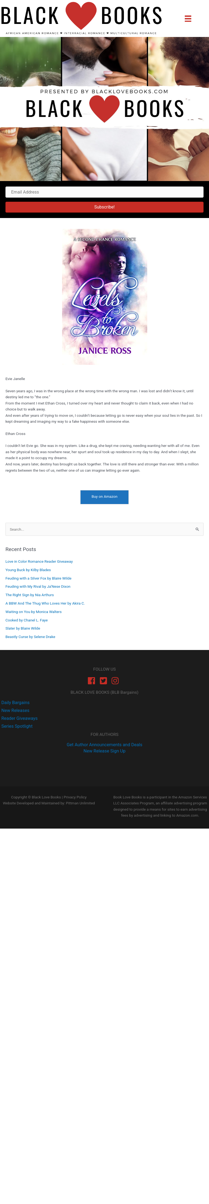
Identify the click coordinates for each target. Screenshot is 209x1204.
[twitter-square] (104, 681)
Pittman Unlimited (80, 803)
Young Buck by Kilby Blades (28, 570)
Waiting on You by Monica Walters (33, 611)
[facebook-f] (15, 702)
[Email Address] (104, 192)
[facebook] (92, 681)
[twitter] (14, 710)
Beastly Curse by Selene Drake (30, 636)
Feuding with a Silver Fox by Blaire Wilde (38, 578)
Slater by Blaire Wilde (22, 628)
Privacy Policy (75, 797)
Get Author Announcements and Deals (104, 744)
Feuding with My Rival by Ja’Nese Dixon (37, 586)
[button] (104, 207)
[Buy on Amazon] (104, 497)
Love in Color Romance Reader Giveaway (39, 561)
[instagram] (116, 681)
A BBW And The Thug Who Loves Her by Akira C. (45, 603)
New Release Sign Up (104, 751)
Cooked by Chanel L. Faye (26, 620)
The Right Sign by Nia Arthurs (29, 595)
